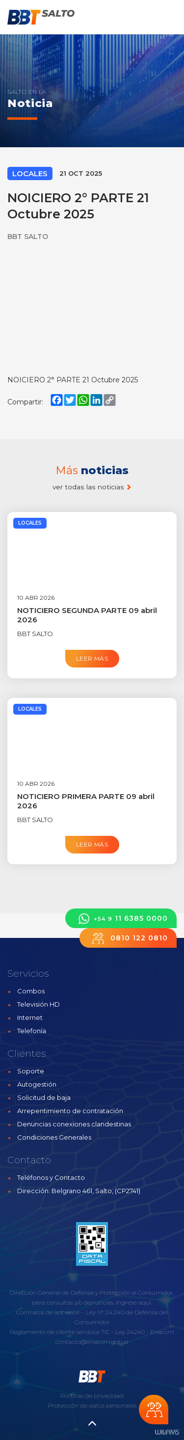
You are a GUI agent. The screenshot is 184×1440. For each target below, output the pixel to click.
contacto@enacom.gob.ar (92, 1341)
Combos (31, 991)
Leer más (92, 658)
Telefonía (31, 1031)
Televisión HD (38, 1004)
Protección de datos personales (92, 1405)
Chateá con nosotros (153, 1409)
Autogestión (36, 1084)
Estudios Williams (167, 1432)
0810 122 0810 (128, 938)
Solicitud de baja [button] (44, 1097)
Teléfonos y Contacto (51, 1177)
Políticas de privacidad (92, 1395)
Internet (30, 1017)
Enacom (162, 1331)
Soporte (30, 1071)
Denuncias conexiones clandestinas (74, 1124)
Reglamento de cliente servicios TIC (60, 1331)
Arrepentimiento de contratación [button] (70, 1111)
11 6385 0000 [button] (121, 918)
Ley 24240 (130, 1331)
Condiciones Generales (54, 1137)
